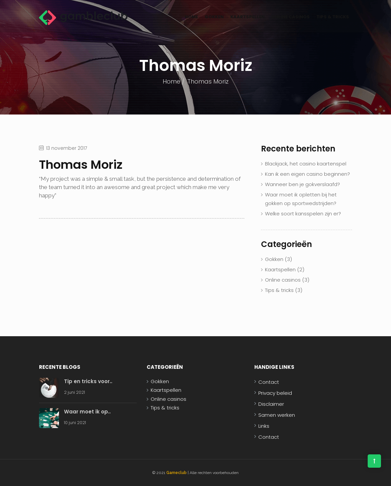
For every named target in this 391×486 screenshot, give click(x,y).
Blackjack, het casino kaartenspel (305, 163)
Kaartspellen (247, 17)
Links (263, 425)
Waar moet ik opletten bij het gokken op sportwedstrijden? (301, 199)
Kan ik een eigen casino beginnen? (307, 173)
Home (191, 17)
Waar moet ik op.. (87, 411)
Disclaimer (271, 403)
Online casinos (290, 17)
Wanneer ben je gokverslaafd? (302, 184)
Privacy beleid (275, 392)
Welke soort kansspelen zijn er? (303, 213)
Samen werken (276, 414)
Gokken (214, 17)
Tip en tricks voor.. (88, 381)
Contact (268, 381)
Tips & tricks (332, 17)
